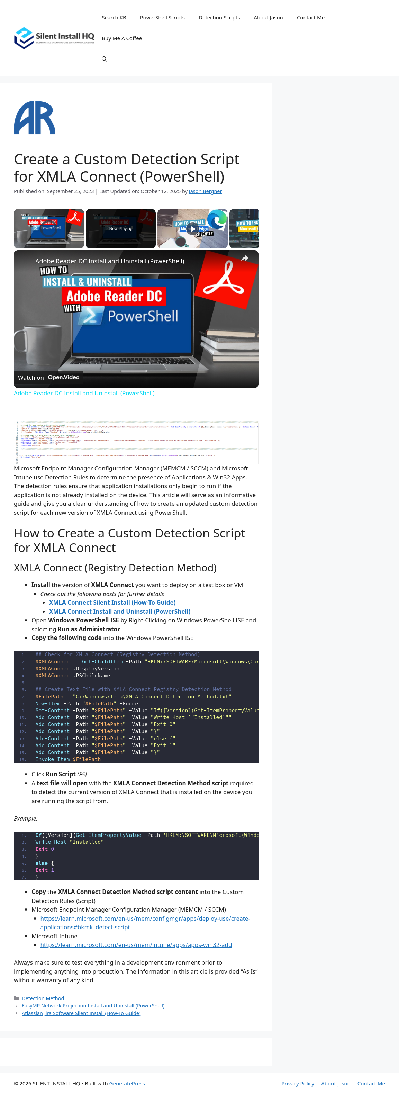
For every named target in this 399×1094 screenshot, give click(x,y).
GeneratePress (127, 1083)
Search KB (114, 17)
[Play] (193, 229)
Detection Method (43, 998)
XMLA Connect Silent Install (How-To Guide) (112, 602)
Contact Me (311, 17)
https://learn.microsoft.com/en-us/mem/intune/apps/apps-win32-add (136, 945)
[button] (104, 58)
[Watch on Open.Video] (48, 377)
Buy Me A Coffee (122, 38)
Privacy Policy (298, 1083)
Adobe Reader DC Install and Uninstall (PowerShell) (109, 261)
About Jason (268, 17)
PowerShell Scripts (162, 17)
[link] (25, 261)
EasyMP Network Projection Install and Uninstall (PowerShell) (93, 1005)
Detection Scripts (219, 17)
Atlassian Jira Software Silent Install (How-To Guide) (81, 1013)
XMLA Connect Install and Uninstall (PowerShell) (119, 611)
